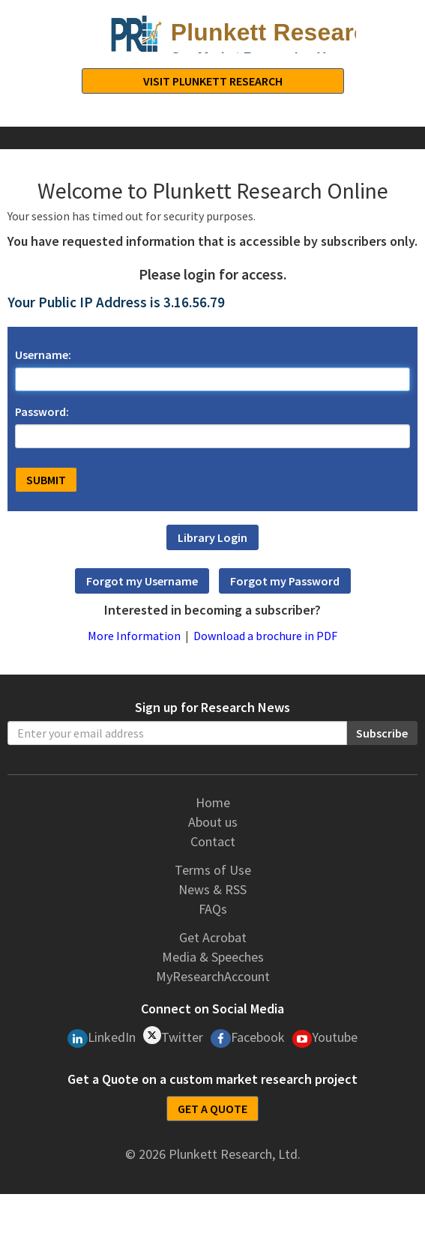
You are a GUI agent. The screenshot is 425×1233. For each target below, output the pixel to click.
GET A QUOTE (212, 1108)
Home (213, 802)
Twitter (173, 1036)
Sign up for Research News (212, 707)
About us (213, 821)
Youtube (325, 1038)
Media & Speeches (213, 956)
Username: (43, 354)
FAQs (213, 908)
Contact (212, 841)
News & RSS (212, 889)
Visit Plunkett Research (213, 80)
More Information (134, 635)
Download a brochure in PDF (265, 635)
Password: (42, 411)
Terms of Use (213, 869)
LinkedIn (101, 1038)
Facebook (248, 1038)
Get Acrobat (213, 937)
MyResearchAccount (213, 976)
